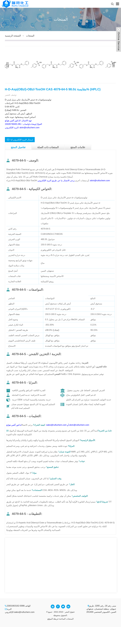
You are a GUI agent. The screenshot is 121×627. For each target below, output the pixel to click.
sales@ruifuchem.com (24, 612)
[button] (113, 64)
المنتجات (30, 35)
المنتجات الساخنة (66, 619)
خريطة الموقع (53, 619)
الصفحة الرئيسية (13, 35)
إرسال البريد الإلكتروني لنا (22, 140)
